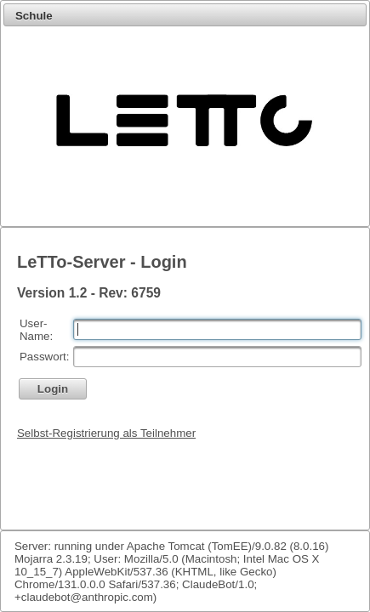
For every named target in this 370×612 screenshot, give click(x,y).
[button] (53, 389)
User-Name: (36, 330)
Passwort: (45, 356)
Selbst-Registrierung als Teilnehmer (106, 433)
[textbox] (217, 329)
